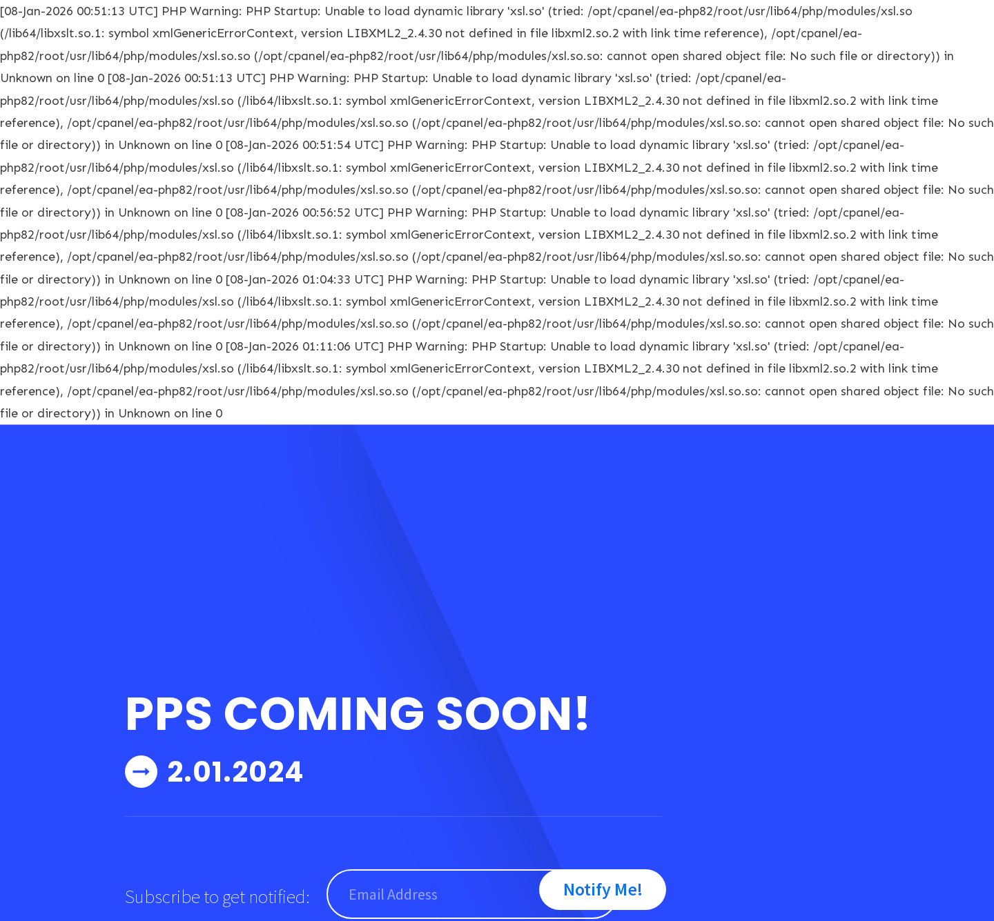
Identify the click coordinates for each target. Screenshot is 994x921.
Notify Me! (603, 889)
